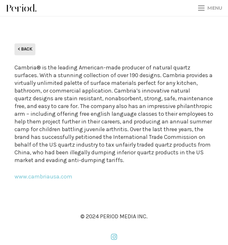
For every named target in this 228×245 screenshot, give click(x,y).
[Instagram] (114, 237)
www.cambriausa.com (43, 176)
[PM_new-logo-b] (21, 8)
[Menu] (210, 8)
